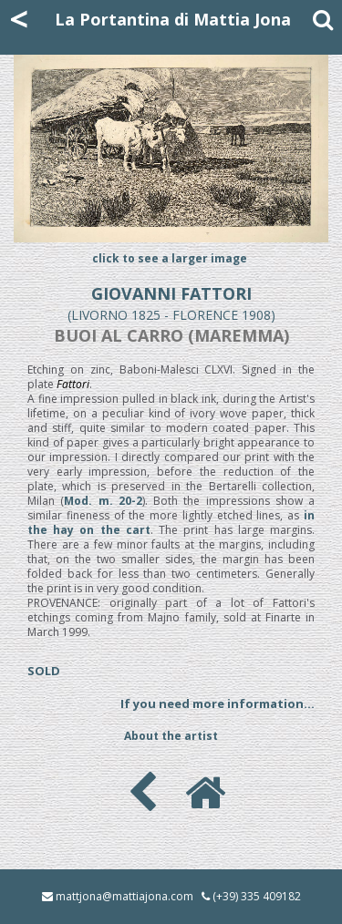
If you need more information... (217, 703)
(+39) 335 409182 (256, 896)
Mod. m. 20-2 (103, 500)
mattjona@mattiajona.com (124, 896)
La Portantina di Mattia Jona (173, 19)
